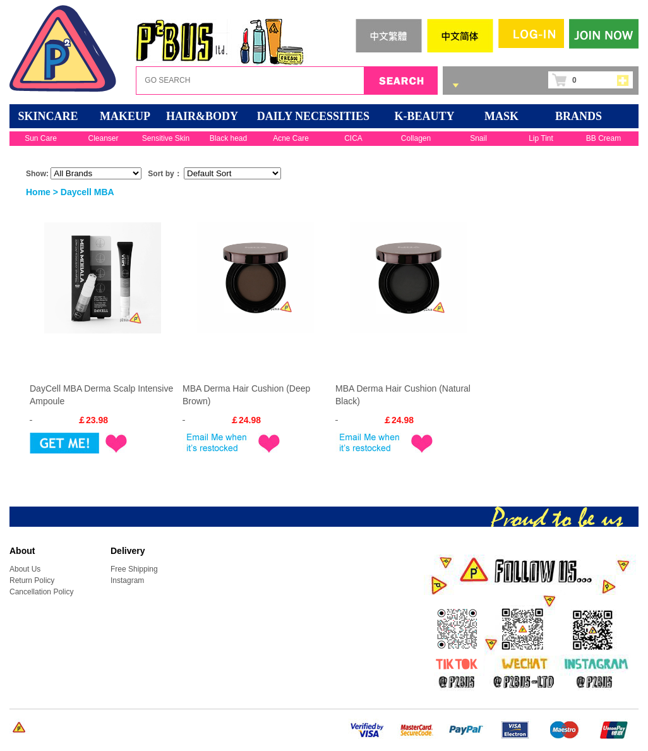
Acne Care (291, 138)
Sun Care (41, 138)
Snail (478, 138)
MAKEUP (125, 116)
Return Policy (31, 580)
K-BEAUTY (424, 116)
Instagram (127, 580)
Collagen (416, 138)
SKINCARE (48, 116)
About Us (24, 569)
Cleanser (103, 138)
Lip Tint (541, 138)
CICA (353, 138)
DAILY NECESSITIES (313, 116)
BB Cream (603, 138)
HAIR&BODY (202, 116)
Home (38, 192)
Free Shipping (134, 569)
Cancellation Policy (41, 591)
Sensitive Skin (165, 138)
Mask (501, 116)
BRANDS (578, 116)
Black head (228, 138)
